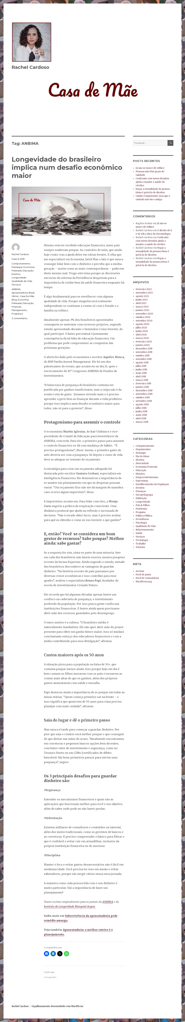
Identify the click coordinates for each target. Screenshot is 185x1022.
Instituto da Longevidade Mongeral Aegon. (70, 906)
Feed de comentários (147, 578)
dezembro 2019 (144, 348)
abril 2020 (141, 334)
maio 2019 (141, 373)
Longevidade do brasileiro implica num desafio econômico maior (67, 167)
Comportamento (21, 263)
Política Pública (144, 515)
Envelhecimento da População (152, 484)
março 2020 (142, 338)
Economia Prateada (146, 466)
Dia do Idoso (142, 456)
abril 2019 (141, 376)
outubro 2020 (143, 317)
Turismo (140, 547)
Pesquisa (140, 512)
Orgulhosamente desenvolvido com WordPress (57, 1006)
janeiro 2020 (143, 345)
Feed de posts (143, 574)
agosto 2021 (142, 296)
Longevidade (19, 277)
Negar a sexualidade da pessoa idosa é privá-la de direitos (152, 251)
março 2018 (142, 422)
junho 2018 (141, 411)
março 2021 (142, 306)
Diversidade (142, 463)
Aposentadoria (20, 292)
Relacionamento (145, 529)
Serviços (16, 284)
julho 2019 (141, 366)
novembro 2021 (144, 292)
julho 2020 (141, 327)
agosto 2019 (142, 362)
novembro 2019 (144, 352)
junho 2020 (142, 331)
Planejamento (19, 310)
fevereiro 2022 (144, 289)
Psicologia (141, 522)
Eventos (16, 274)
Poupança (17, 313)
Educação (28, 270)
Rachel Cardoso (30, 67)
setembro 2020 (144, 320)
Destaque (17, 267)
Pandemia (141, 508)
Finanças (16, 306)
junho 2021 (141, 299)
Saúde (139, 533)
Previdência (142, 519)
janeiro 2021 (142, 310)
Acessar (140, 571)
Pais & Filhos (143, 505)
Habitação (141, 498)
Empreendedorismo (147, 477)
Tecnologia (142, 540)
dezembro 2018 (144, 390)
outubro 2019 (142, 355)
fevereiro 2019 (143, 383)
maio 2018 (141, 415)
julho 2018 (141, 408)
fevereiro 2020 (144, 341)
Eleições (140, 473)
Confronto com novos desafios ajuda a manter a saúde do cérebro (152, 182)
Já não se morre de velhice (150, 168)
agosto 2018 (142, 404)
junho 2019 (141, 369)
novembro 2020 (144, 313)
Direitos (140, 459)
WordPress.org (144, 581)
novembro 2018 (144, 394)
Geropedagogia (144, 494)
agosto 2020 (142, 324)
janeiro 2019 (142, 387)
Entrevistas (142, 480)
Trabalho (141, 543)
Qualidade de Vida (22, 281)
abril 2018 (141, 418)
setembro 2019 (144, 359)
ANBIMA (107, 901)
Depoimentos (143, 449)
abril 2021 (141, 303)
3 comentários (19, 318)
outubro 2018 (143, 397)
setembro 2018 (144, 401)
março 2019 (142, 380)
